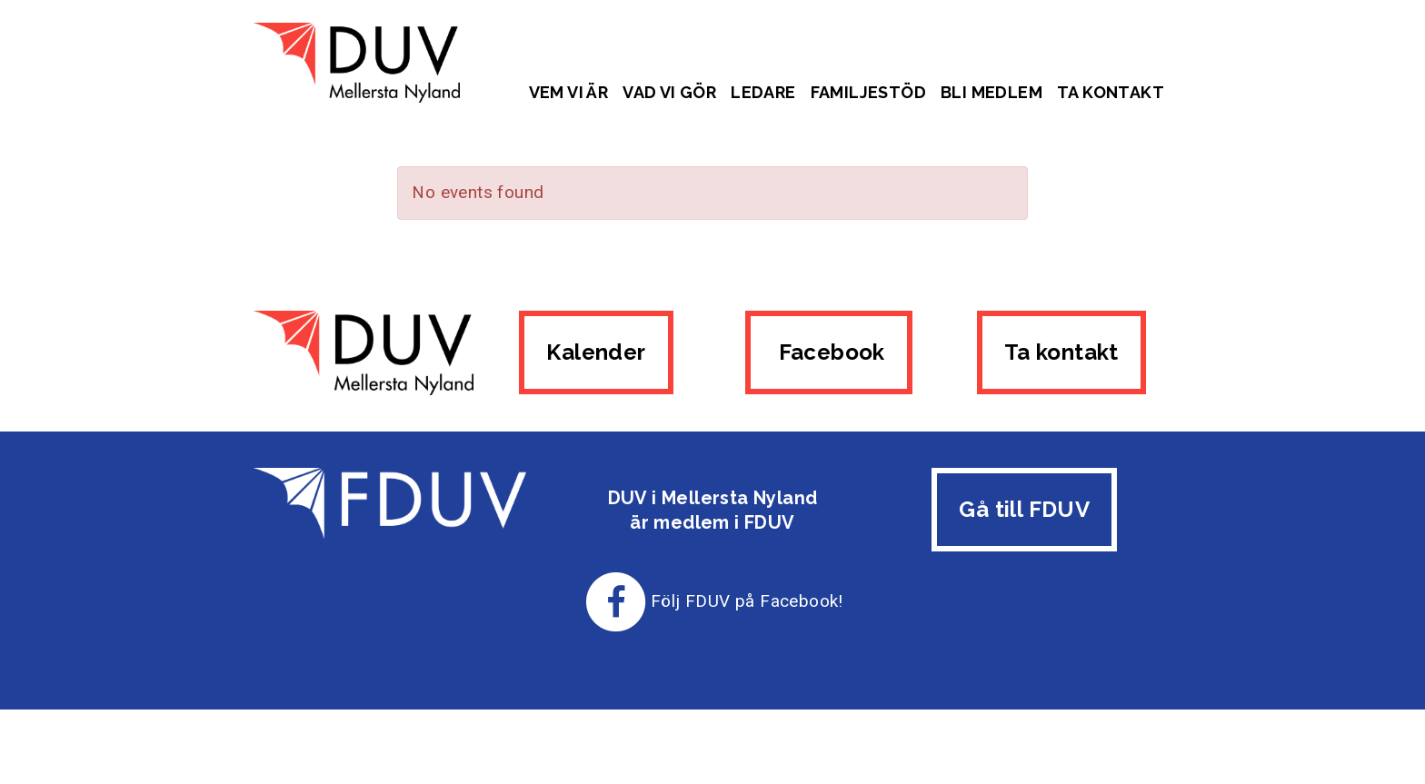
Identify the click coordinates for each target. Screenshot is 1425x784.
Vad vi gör (669, 92)
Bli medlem (991, 92)
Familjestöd (868, 92)
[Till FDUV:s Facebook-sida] (616, 600)
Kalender (595, 352)
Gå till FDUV (1024, 509)
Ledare (763, 92)
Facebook (828, 352)
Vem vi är (569, 92)
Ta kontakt (1110, 92)
